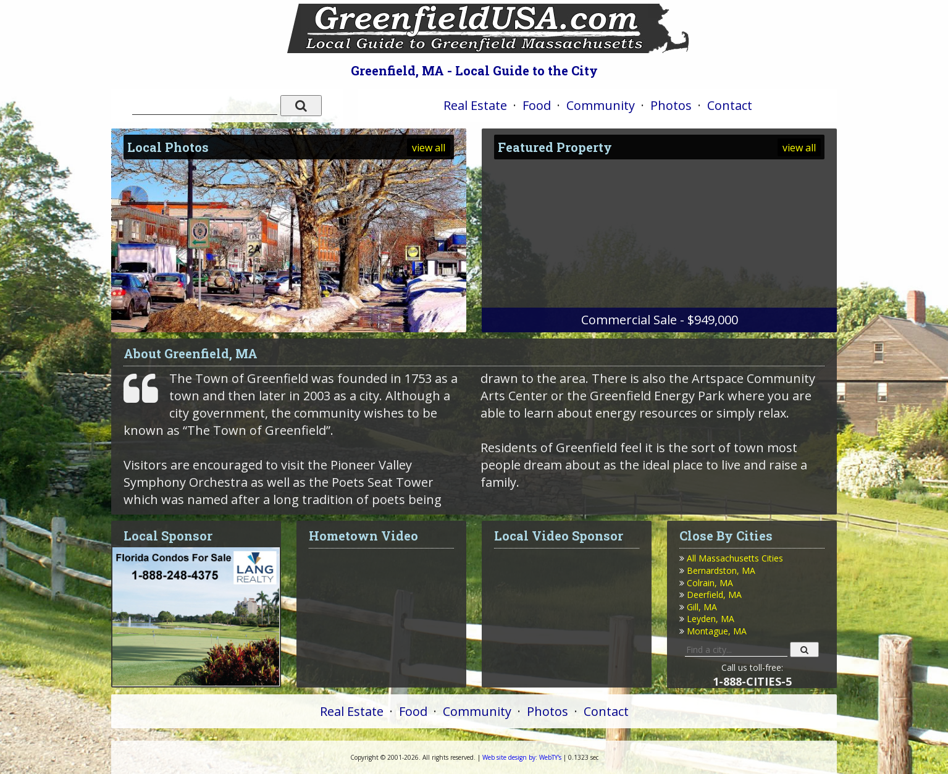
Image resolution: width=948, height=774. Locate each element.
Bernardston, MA (721, 570)
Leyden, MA (710, 619)
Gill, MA (702, 607)
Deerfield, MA (714, 594)
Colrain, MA (710, 583)
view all (428, 147)
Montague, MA (717, 631)
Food (536, 105)
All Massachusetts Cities (735, 558)
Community (600, 105)
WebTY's (521, 757)
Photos (671, 105)
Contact (729, 105)
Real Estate (475, 105)
